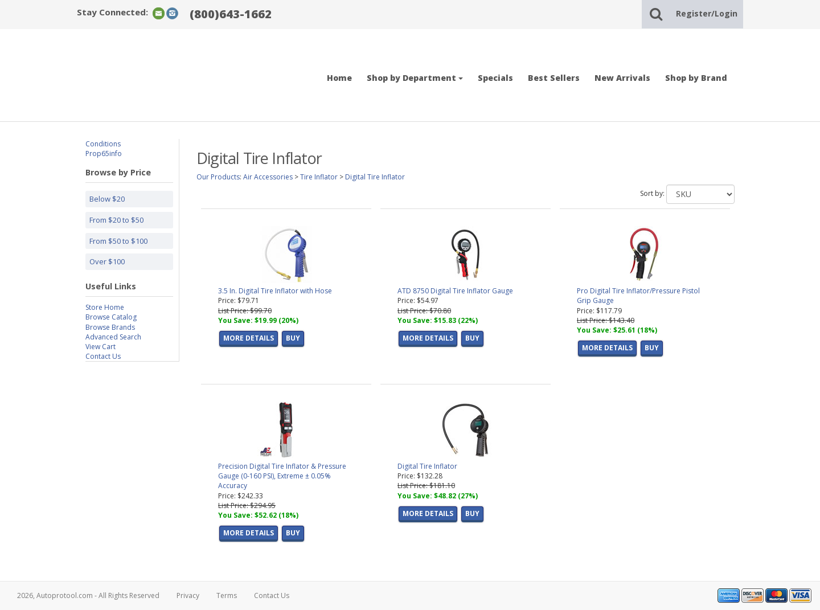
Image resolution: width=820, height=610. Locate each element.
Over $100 (107, 261)
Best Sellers (554, 77)
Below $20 (107, 199)
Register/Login (706, 13)
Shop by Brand (696, 77)
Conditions (103, 144)
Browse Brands (110, 327)
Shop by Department (415, 77)
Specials (495, 77)
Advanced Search (113, 337)
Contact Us (103, 356)
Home (339, 77)
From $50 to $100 (118, 241)
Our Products (218, 177)
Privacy (188, 595)
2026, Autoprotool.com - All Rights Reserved (88, 595)
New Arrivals (622, 77)
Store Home (104, 307)
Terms (226, 595)
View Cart (100, 346)
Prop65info (103, 153)
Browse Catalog (111, 317)
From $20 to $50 (116, 220)
